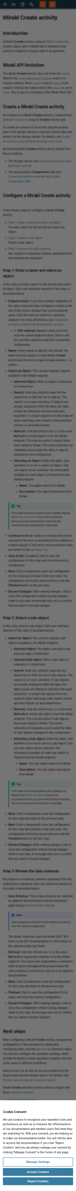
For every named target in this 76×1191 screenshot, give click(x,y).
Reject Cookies (38, 1181)
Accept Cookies (38, 1172)
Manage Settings (38, 1162)
